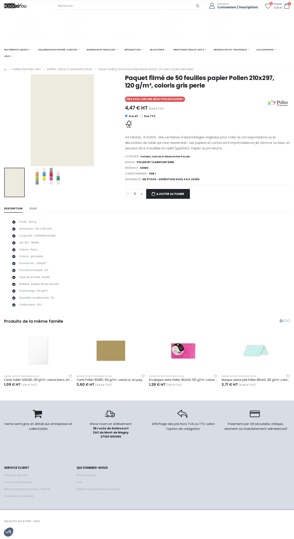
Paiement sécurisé (16, 481)
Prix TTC (148, 116)
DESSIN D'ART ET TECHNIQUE (230, 49)
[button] (287, 6)
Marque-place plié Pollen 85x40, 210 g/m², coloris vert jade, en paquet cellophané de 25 (256, 386)
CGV (79, 488)
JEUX (7, 56)
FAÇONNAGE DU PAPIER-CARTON (57, 49)
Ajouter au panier (172, 194)
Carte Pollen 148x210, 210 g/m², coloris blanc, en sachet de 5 (38, 386)
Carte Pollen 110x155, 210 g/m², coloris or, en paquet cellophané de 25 (111, 386)
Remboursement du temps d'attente (28, 495)
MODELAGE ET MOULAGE (101, 49)
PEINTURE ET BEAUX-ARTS (188, 49)
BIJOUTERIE (157, 49)
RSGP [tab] (34, 209)
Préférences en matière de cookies (100, 495)
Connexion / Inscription (236, 7)
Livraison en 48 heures (19, 488)
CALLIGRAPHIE (264, 49)
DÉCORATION (132, 49)
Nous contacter (87, 481)
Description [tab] (13, 209)
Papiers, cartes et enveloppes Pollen (69, 69)
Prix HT (131, 116)
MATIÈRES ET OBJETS (16, 49)
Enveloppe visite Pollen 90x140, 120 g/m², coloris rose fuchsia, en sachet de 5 (183, 386)
